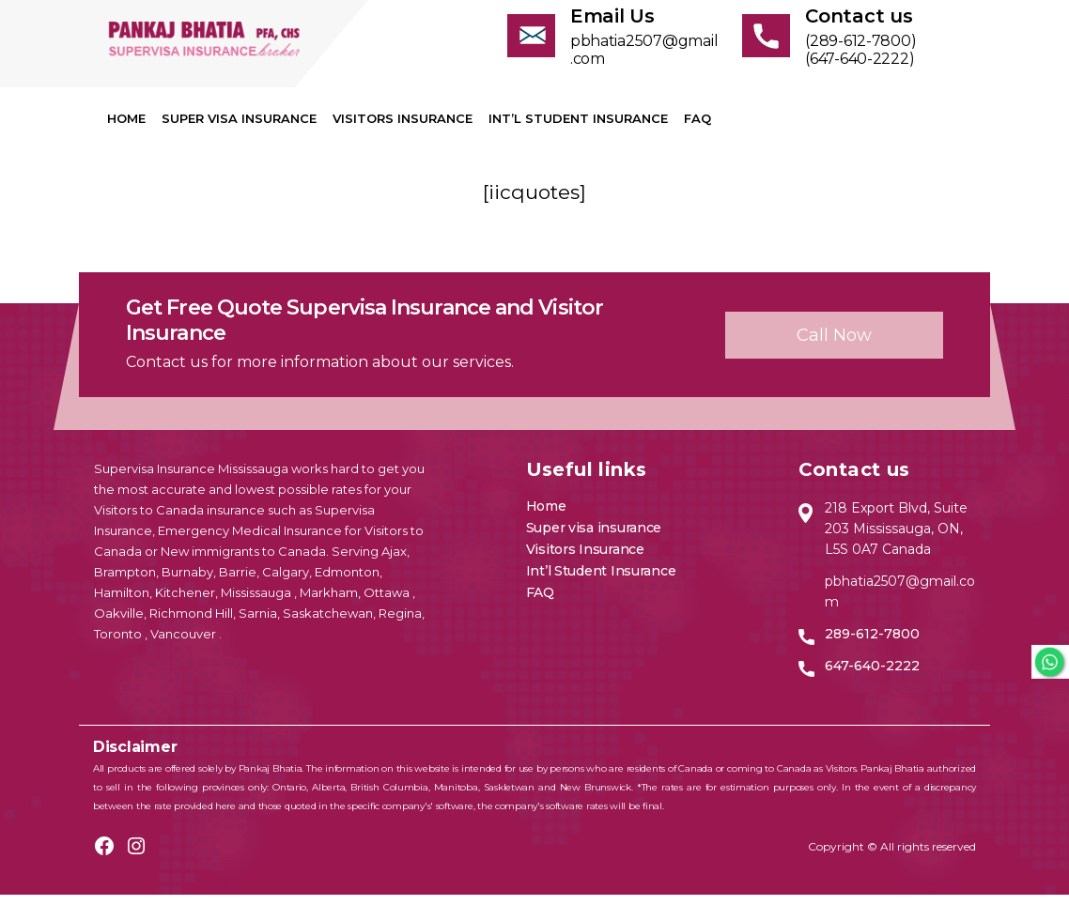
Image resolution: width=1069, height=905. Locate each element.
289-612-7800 (872, 644)
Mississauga (257, 602)
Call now (834, 344)
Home (126, 128)
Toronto (119, 644)
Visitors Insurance (403, 128)
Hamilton (121, 602)
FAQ (697, 128)
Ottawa (388, 602)
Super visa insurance (239, 128)
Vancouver (184, 644)
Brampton (125, 582)
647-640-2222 (872, 675)
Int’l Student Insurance (578, 128)
